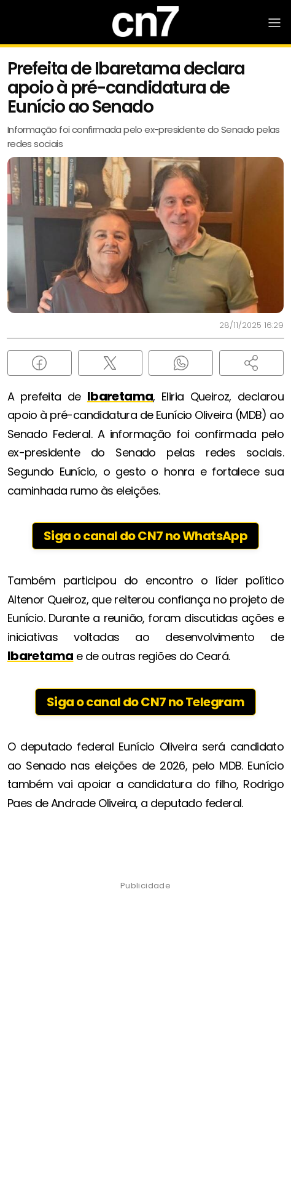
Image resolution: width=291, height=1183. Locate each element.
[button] (251, 363)
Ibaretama (120, 396)
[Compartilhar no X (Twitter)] (110, 363)
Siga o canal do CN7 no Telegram (145, 702)
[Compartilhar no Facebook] (39, 363)
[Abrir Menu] (274, 23)
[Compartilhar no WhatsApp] (181, 363)
